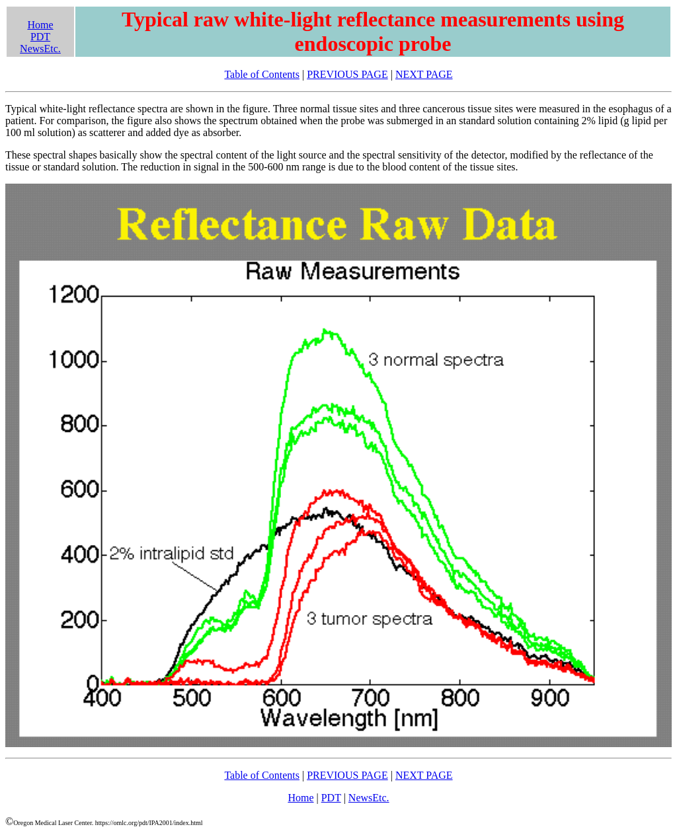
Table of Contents (261, 74)
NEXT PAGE (424, 74)
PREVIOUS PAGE (347, 74)
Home (40, 24)
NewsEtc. (40, 48)
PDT (40, 36)
